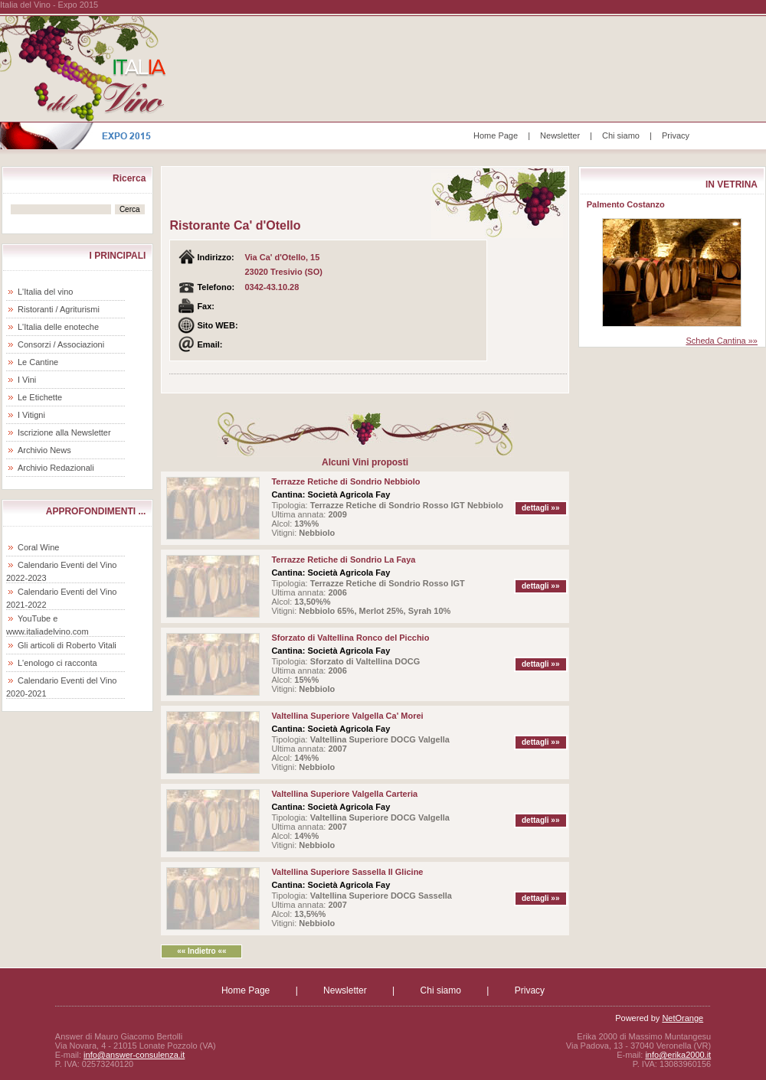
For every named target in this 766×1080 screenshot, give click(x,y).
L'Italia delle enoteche (58, 326)
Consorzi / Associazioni (61, 344)
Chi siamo (621, 135)
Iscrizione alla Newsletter (64, 432)
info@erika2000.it (678, 1054)
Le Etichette (40, 397)
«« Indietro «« (201, 951)
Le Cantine (38, 362)
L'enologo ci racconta (57, 662)
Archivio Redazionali (56, 467)
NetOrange (682, 1018)
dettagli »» (540, 508)
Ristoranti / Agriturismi (59, 309)
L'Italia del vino (45, 291)
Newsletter (560, 135)
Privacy (675, 135)
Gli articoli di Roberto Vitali (67, 645)
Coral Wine (38, 547)
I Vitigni (31, 414)
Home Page (495, 135)
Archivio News (44, 450)
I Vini (27, 379)
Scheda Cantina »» (722, 340)
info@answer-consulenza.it (134, 1054)
